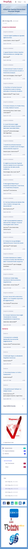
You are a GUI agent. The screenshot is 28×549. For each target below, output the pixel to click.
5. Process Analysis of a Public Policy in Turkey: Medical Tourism (13, 107)
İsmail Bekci (6, 266)
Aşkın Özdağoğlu (17, 264)
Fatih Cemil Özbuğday (8, 75)
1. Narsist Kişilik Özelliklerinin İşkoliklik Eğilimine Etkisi (13, 36)
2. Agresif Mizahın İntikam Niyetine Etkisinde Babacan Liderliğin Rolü (13, 53)
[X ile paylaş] (8, 503)
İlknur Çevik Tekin (15, 172)
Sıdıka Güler (6, 321)
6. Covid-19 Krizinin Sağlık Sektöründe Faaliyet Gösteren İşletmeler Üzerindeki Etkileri (12, 126)
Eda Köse (5, 227)
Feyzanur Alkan (7, 344)
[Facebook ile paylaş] (4, 504)
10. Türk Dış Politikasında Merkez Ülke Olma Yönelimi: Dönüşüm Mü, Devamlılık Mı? (13, 204)
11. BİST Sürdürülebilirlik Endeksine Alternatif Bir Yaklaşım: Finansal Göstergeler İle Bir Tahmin (12, 222)
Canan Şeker (6, 112)
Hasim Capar (17, 110)
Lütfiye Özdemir (7, 40)
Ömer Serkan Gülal (13, 227)
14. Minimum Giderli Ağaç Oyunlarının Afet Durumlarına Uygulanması (12, 280)
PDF (23, 43)
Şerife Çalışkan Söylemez (9, 395)
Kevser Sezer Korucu (8, 393)
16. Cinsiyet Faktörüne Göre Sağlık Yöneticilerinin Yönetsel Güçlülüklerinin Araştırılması (13, 317)
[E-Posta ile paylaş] (20, 504)
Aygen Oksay (19, 395)
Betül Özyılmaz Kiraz (8, 209)
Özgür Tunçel (16, 94)
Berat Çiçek (6, 57)
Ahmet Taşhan (15, 40)
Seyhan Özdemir (7, 360)
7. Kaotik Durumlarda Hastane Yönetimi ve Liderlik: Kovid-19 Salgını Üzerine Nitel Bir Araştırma (13, 146)
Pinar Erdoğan (6, 172)
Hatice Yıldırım (6, 285)
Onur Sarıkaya (6, 303)
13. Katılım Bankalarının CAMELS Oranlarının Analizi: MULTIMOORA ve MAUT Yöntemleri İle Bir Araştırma (13, 259)
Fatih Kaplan (14, 246)
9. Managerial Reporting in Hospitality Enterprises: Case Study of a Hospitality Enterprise (13, 185)
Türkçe (19, 2)
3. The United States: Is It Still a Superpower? (12, 373)
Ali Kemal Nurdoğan (14, 131)
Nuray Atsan (15, 303)
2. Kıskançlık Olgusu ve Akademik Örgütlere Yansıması (12, 357)
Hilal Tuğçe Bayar (7, 133)
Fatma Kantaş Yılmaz (8, 110)
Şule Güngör (6, 246)
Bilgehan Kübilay (7, 94)
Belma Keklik (13, 321)
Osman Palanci (14, 285)
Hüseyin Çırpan (7, 151)
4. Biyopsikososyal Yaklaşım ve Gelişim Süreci (12, 390)
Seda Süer (5, 190)
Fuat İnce (5, 131)
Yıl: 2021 (5, 23)
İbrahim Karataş (7, 377)
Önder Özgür (18, 75)
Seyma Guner (14, 151)
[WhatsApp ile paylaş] (16, 504)
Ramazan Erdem (16, 344)
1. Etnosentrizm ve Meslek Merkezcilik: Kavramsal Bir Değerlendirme (10, 339)
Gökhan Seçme (7, 229)
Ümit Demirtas (13, 190)
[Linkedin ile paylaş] (12, 504)
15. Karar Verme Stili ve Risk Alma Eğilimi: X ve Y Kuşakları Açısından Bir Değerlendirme (13, 298)
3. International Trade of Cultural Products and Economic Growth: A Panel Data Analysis (13, 70)
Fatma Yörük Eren (7, 264)
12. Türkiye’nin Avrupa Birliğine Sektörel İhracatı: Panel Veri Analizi (13, 242)
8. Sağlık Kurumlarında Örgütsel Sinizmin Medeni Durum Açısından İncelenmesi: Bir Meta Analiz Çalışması (13, 166)
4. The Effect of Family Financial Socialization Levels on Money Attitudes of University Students (12, 89)
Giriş (25, 2)
